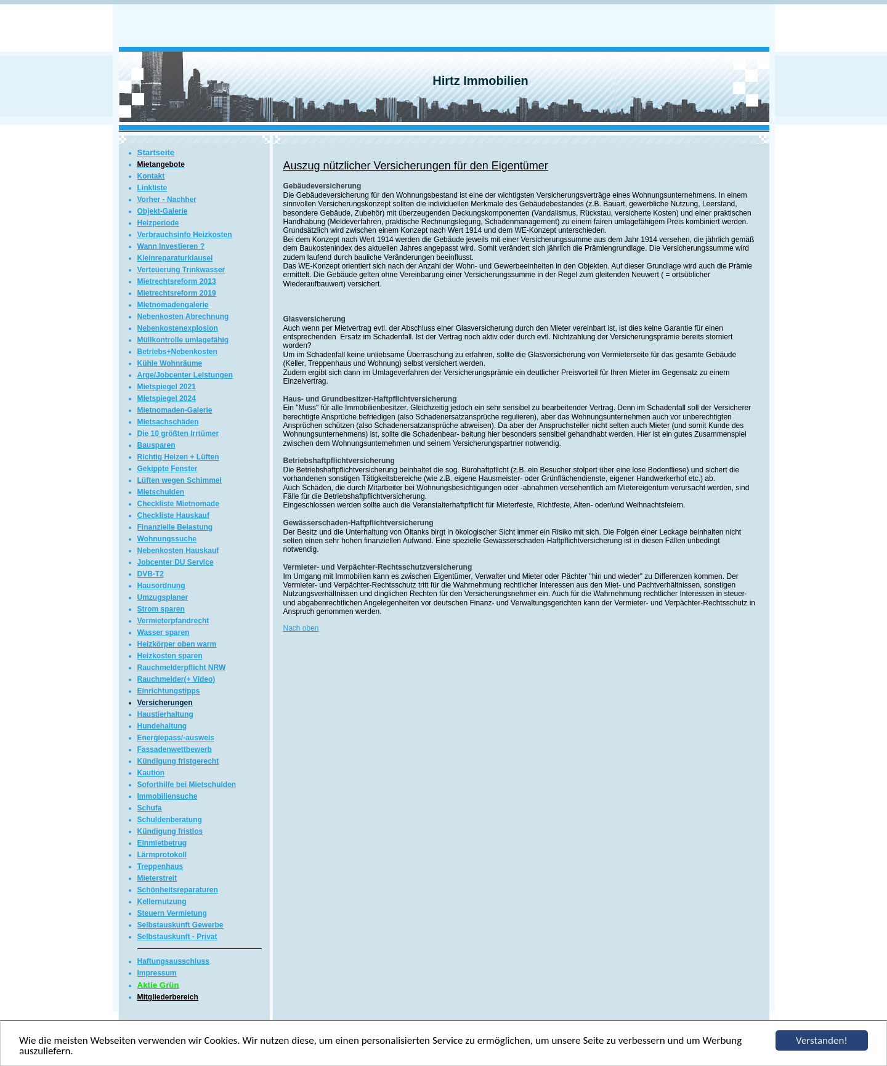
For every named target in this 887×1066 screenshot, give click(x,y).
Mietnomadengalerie (173, 305)
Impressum (157, 973)
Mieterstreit (157, 878)
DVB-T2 (150, 574)
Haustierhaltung (165, 714)
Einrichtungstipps (168, 691)
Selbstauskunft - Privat (177, 936)
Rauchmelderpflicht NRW (181, 667)
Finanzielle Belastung (175, 527)
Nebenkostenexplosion (177, 328)
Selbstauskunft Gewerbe (180, 925)
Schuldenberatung (169, 819)
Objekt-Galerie (162, 211)
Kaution (151, 773)
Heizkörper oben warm (177, 644)
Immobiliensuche (167, 796)
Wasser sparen (163, 632)
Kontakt (151, 176)
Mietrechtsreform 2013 (176, 281)
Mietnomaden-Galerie (175, 410)
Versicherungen (165, 702)
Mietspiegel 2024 (166, 398)
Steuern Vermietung (172, 913)
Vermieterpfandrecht (173, 620)
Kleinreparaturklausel (175, 258)
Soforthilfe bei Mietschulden (187, 784)
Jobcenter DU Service (175, 562)
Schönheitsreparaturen (177, 890)
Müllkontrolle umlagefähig (183, 340)
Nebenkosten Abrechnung (183, 316)
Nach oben (301, 628)
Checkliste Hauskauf (173, 515)
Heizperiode (158, 223)
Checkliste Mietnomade (178, 503)
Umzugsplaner (162, 597)
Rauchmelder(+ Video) (176, 679)
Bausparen (156, 445)
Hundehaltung (162, 726)
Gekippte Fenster (167, 468)
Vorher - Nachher (166, 199)
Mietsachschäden (168, 422)
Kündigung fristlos (170, 831)
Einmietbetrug (162, 843)
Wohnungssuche (166, 539)
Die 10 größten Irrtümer (178, 433)
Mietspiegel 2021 (166, 386)
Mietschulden (161, 492)
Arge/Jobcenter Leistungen (185, 375)
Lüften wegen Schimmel (179, 480)
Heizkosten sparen (170, 656)
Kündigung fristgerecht (178, 761)
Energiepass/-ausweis (175, 737)
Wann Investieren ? (171, 246)
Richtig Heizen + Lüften (178, 457)
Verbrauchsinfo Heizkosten (184, 234)
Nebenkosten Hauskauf (178, 550)
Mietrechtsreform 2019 (176, 293)
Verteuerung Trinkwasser (181, 269)
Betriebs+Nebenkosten (177, 351)
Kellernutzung (162, 901)
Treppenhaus (160, 866)
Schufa (149, 808)
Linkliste (152, 188)
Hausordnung (161, 585)
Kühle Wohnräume (170, 363)
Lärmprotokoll (162, 854)
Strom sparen (161, 609)
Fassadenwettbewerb (174, 749)
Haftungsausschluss (173, 961)
